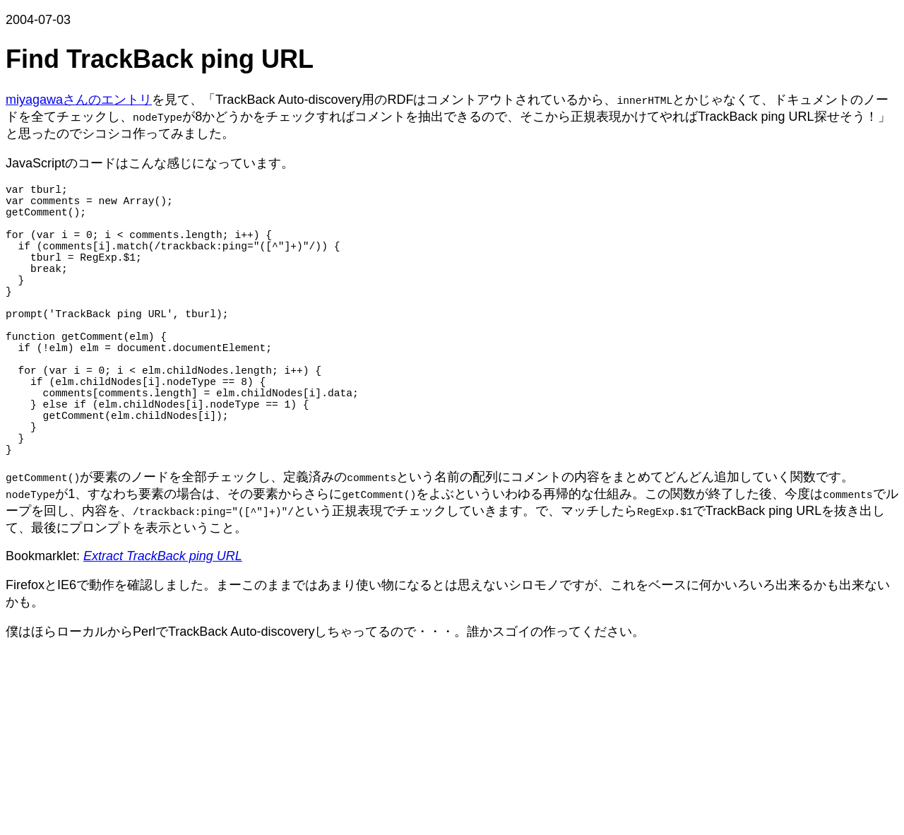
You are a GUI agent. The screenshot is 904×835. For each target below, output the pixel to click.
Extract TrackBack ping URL (162, 624)
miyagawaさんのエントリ (79, 100)
